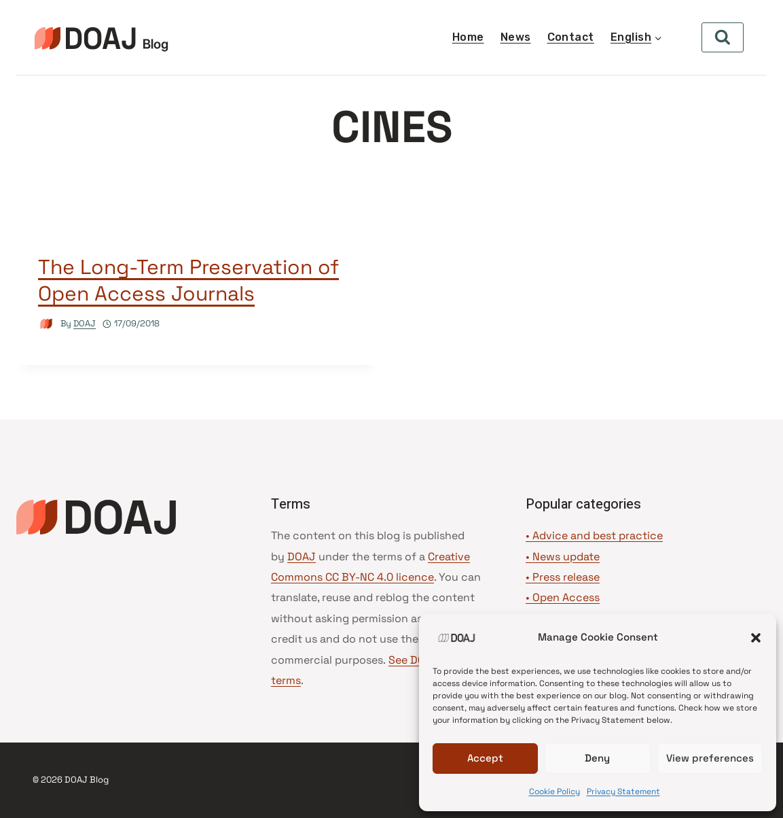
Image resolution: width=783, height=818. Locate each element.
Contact (570, 37)
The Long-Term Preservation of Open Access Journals (188, 280)
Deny (597, 757)
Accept (485, 757)
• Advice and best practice (594, 535)
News (515, 37)
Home (468, 37)
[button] (756, 638)
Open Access (566, 597)
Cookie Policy (554, 791)
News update (566, 556)
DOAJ (84, 323)
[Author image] (46, 324)
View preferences (710, 757)
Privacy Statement (623, 791)
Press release (566, 577)
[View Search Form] (723, 37)
